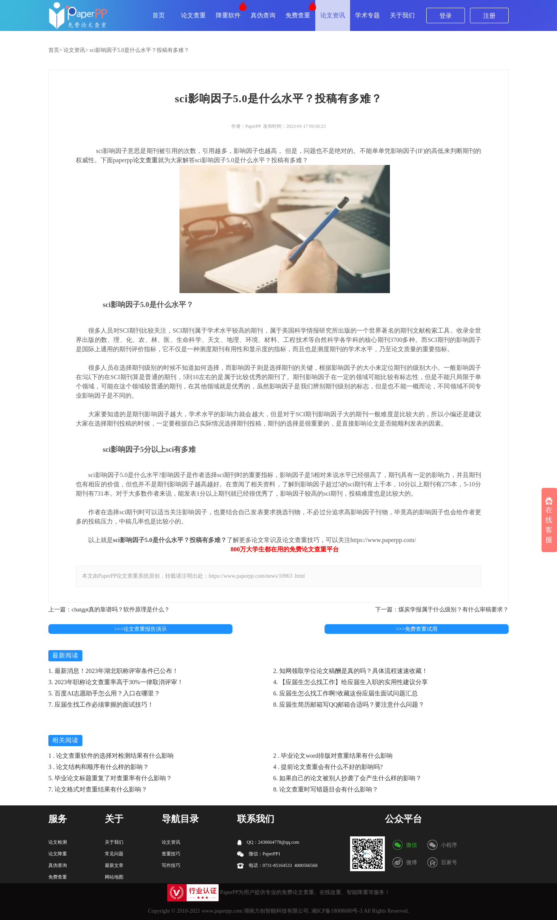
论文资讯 (332, 15)
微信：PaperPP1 (259, 854)
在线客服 (548, 520)
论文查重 (193, 15)
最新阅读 (65, 655)
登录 (445, 15)
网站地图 (114, 877)
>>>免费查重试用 (416, 629)
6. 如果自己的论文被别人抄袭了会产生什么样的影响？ (347, 778)
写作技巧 (171, 865)
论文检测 (57, 842)
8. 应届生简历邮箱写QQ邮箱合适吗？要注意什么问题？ (348, 704)
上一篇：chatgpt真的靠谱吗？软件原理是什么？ (109, 609)
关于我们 (402, 15)
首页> (55, 50)
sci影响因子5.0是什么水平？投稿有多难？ (139, 50)
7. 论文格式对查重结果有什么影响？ (97, 789)
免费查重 (297, 15)
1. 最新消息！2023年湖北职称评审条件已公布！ (113, 671)
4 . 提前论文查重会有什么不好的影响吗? (328, 767)
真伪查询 (263, 15)
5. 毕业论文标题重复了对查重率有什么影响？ (110, 778)
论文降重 (57, 853)
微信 (411, 845)
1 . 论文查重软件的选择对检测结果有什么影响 (111, 755)
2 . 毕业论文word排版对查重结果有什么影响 (333, 755)
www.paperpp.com (222, 911)
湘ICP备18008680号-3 (336, 911)
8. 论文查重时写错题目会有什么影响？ (325, 789)
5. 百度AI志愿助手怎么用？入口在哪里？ (104, 693)
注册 (489, 15)
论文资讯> (75, 50)
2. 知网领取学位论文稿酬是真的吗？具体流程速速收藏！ (350, 671)
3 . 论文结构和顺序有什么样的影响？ (98, 767)
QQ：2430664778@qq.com (268, 842)
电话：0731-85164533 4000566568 (277, 866)
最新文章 (114, 865)
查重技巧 (171, 853)
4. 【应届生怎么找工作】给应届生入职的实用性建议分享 (350, 682)
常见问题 (114, 853)
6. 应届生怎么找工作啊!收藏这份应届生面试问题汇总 (345, 693)
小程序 (449, 845)
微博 (411, 862)
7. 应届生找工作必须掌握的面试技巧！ (101, 704)
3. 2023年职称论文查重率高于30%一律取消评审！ (115, 682)
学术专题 (367, 15)
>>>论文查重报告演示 (140, 629)
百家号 (449, 862)
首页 (158, 15)
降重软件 (228, 15)
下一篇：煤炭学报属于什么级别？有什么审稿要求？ (442, 609)
